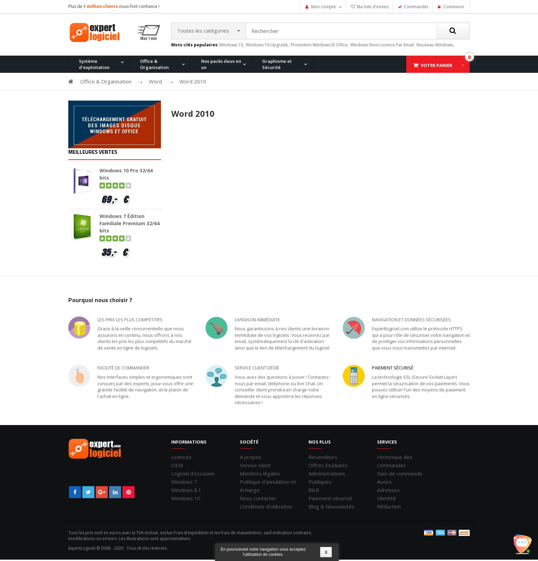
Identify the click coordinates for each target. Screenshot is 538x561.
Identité (386, 499)
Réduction (389, 507)
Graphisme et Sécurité (277, 65)
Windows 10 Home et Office (235, 101)
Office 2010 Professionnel (102, 101)
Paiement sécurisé (392, 369)
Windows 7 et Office (424, 101)
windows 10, (231, 46)
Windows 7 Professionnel (299, 101)
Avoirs (384, 483)
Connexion (453, 7)
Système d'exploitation (94, 65)
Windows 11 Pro (92, 101)
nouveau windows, (435, 46)
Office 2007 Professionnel (364, 101)
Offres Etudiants (328, 466)
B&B (313, 491)
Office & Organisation (154, 65)
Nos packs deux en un (221, 65)
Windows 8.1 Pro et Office (167, 101)
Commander (416, 7)
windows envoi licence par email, (382, 46)
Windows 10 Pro (157, 101)
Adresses (388, 491)
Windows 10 (185, 499)
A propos (250, 458)
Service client (255, 466)
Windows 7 (184, 483)
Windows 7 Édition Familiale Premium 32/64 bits (130, 224)
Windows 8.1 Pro (224, 101)
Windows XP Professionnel (366, 101)
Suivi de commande (399, 474)
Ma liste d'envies (373, 7)
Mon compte (323, 7)
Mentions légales (260, 474)
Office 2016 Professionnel (233, 101)
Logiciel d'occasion (192, 474)
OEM (177, 466)
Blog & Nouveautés (331, 507)
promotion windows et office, (320, 46)
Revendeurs (322, 458)
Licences (181, 458)
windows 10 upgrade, (267, 46)
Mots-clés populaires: (195, 46)
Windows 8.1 (186, 491)
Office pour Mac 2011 (294, 101)
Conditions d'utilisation (266, 507)
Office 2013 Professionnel (168, 101)
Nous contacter (258, 499)
